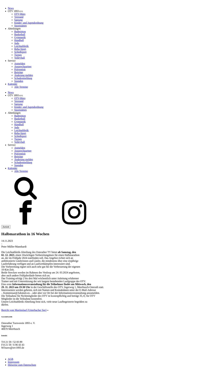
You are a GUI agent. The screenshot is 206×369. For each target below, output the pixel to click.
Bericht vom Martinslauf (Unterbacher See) (23, 310)
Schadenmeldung (23, 78)
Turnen (18, 54)
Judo (16, 43)
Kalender (12, 84)
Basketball (19, 34)
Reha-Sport (20, 49)
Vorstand (18, 17)
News (11, 8)
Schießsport (20, 52)
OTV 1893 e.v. (15, 11)
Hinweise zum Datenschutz (22, 364)
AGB (10, 359)
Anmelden (19, 63)
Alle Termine (21, 87)
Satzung (18, 19)
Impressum (13, 362)
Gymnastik (20, 37)
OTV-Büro (19, 14)
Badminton (20, 31)
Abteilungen (14, 28)
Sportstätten (20, 25)
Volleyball (19, 57)
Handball (19, 40)
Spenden (18, 81)
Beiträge (18, 72)
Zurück (6, 227)
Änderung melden (23, 75)
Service (12, 60)
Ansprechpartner (23, 66)
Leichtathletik (21, 46)
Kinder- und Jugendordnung (28, 22)
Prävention (19, 69)
